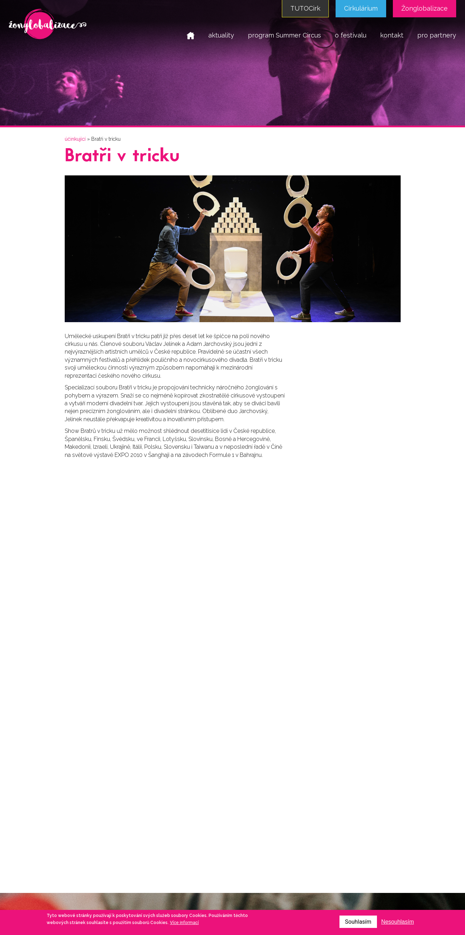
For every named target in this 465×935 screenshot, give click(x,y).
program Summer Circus (284, 35)
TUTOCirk (305, 8)
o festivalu (350, 35)
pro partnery (436, 35)
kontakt (391, 35)
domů (190, 35)
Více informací (184, 922)
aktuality (221, 35)
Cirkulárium (361, 8)
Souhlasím (357, 921)
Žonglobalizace (424, 8)
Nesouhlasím (397, 922)
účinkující (75, 139)
